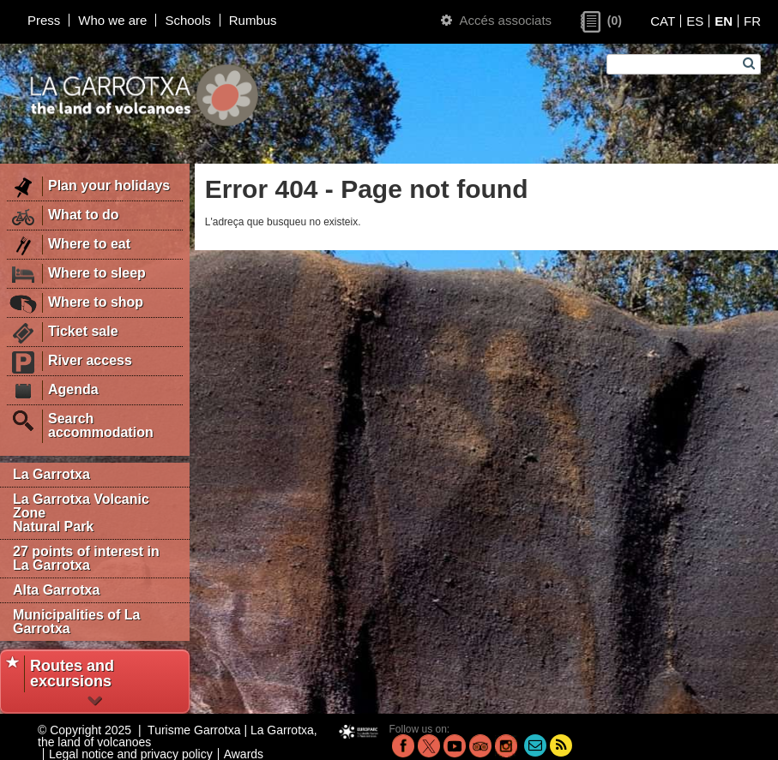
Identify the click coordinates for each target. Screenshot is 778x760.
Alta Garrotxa (56, 590)
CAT (662, 21)
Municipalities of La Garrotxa (76, 621)
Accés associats (496, 20)
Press (43, 20)
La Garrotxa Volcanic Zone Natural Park (81, 513)
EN (724, 21)
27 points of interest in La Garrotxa (86, 558)
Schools (187, 20)
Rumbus (253, 20)
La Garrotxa (51, 474)
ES (694, 21)
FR (752, 21)
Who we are (112, 20)
